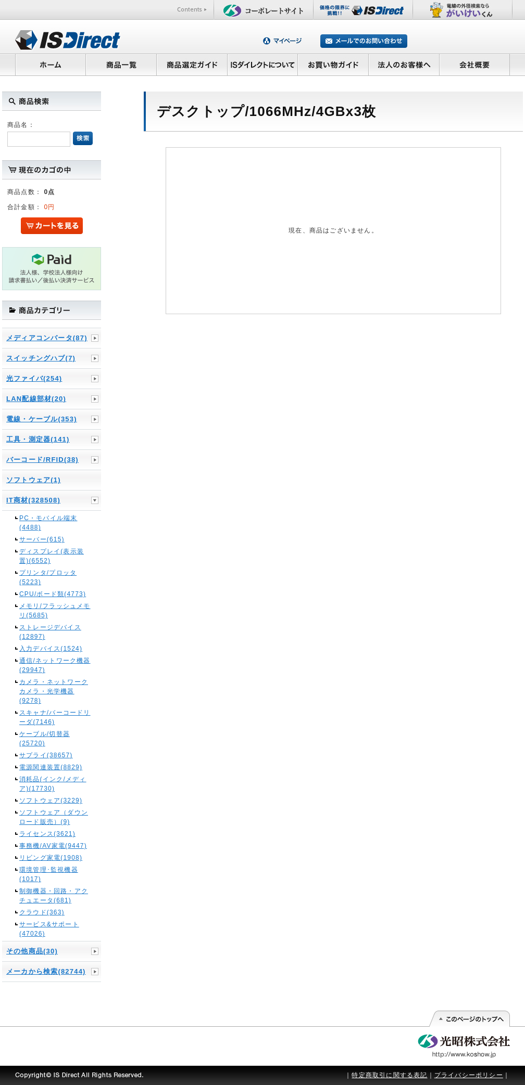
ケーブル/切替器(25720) (44, 738)
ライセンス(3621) (47, 833)
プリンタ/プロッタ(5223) (48, 577)
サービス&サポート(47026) (49, 929)
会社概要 (475, 64)
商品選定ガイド (192, 64)
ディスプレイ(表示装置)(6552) (51, 556)
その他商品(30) (32, 951)
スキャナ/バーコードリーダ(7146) (55, 717)
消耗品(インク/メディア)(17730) (52, 784)
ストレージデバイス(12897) (50, 632)
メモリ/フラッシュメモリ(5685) (55, 610)
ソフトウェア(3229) (50, 800)
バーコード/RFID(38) (42, 459)
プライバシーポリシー (468, 1075)
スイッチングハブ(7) (41, 358)
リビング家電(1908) (50, 857)
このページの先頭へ (469, 1019)
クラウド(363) (42, 912)
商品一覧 (120, 64)
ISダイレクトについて (263, 64)
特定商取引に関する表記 (389, 1075)
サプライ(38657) (46, 755)
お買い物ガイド (333, 64)
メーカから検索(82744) (46, 971)
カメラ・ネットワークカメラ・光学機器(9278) (53, 691)
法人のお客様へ (404, 64)
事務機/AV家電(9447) (53, 845)
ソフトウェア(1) (33, 480)
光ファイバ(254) (34, 378)
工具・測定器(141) (38, 439)
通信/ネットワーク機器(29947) (55, 665)
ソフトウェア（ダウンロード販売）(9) (53, 817)
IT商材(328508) (33, 500)
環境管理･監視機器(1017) (48, 874)
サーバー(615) (42, 539)
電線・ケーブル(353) (41, 419)
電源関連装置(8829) (50, 767)
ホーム (50, 64)
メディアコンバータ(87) (47, 338)
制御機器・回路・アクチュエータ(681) (53, 895)
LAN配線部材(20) (36, 399)
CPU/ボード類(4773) (52, 594)
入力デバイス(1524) (50, 648)
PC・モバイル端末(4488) (48, 522)
